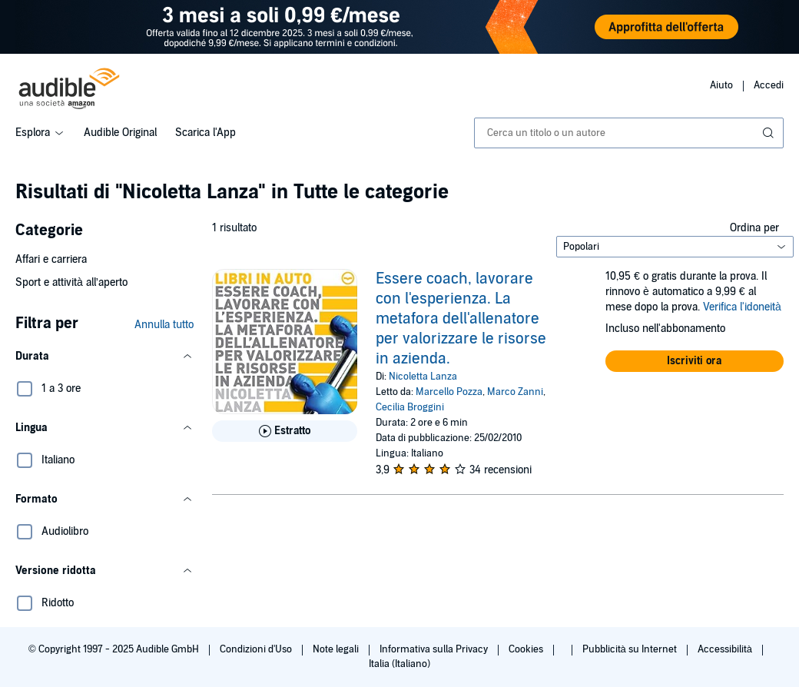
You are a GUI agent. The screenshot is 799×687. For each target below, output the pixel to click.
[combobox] (629, 133)
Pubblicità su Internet (630, 649)
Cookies (527, 649)
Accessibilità (726, 649)
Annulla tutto (164, 324)
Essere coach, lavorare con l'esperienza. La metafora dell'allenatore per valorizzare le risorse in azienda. (461, 319)
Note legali (337, 649)
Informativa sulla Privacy (435, 649)
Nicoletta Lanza (423, 376)
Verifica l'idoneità (742, 307)
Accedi (769, 85)
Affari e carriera (51, 259)
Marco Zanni (515, 392)
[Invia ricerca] (770, 133)
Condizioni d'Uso (257, 649)
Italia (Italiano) (399, 664)
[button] (104, 356)
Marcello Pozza (449, 392)
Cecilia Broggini (410, 407)
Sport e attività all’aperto (71, 282)
